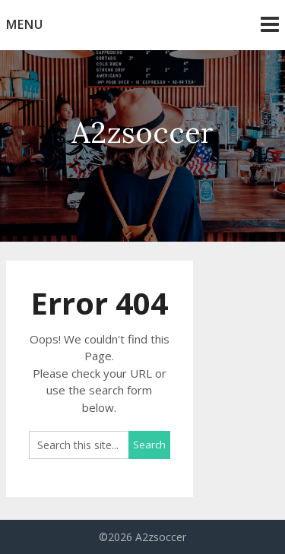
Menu (24, 24)
